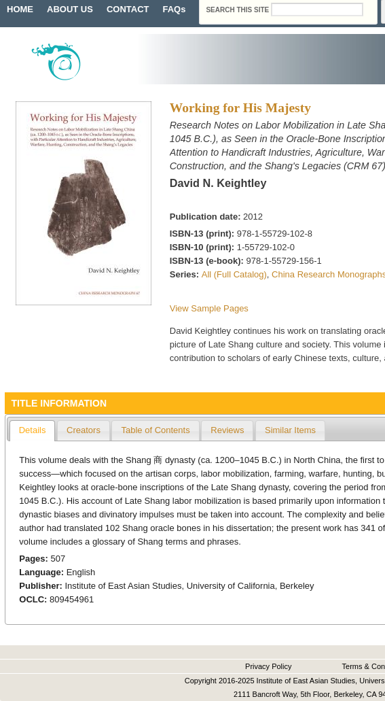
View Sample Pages (209, 308)
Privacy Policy (268, 666)
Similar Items (290, 430)
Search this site (238, 10)
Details (32, 430)
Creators (83, 430)
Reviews (227, 430)
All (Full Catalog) (234, 274)
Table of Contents (155, 430)
